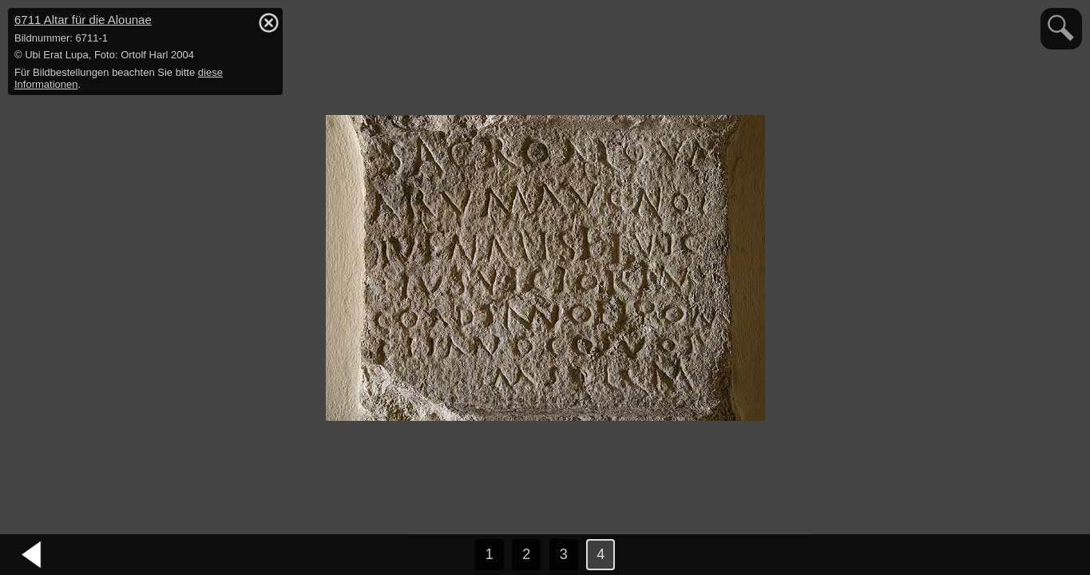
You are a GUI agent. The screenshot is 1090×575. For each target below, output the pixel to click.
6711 (83, 19)
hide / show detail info (268, 22)
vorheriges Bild (32, 555)
